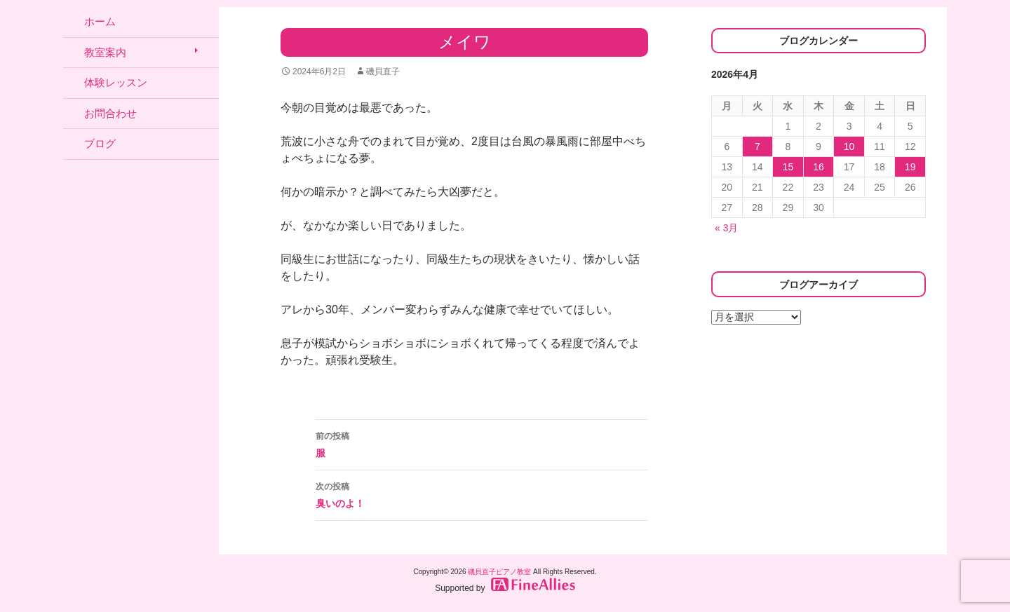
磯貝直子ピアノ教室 (499, 572)
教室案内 (105, 52)
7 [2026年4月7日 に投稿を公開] (757, 146)
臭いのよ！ (482, 493)
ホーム (100, 21)
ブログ (100, 143)
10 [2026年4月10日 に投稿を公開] (849, 146)
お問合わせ (110, 113)
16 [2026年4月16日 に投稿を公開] (818, 166)
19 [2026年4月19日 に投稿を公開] (910, 166)
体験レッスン (115, 82)
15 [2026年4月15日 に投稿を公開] (788, 166)
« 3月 (726, 227)
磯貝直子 (383, 71)
